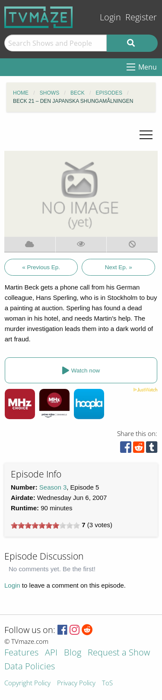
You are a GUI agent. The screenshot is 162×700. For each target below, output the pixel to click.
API (51, 653)
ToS (107, 683)
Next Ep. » (118, 267)
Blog (72, 653)
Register (141, 17)
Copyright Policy (27, 683)
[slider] (45, 525)
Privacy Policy (76, 683)
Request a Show (119, 653)
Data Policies (29, 667)
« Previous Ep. (41, 267)
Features (21, 653)
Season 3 (53, 487)
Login (110, 17)
